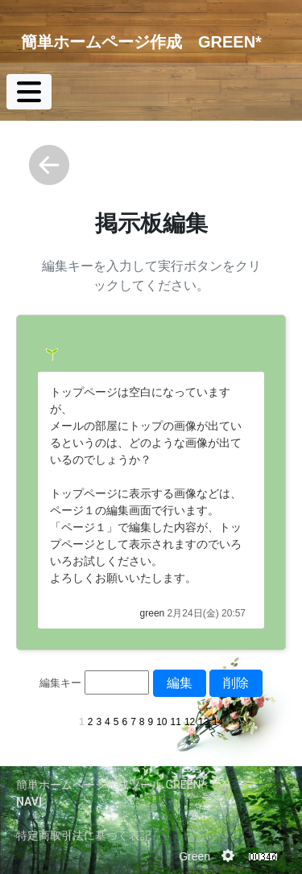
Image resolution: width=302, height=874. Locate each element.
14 (218, 722)
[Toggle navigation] (29, 91)
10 (161, 722)
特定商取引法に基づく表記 (83, 835)
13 (203, 722)
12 (189, 722)
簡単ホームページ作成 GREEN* (141, 42)
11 (176, 722)
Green (194, 856)
